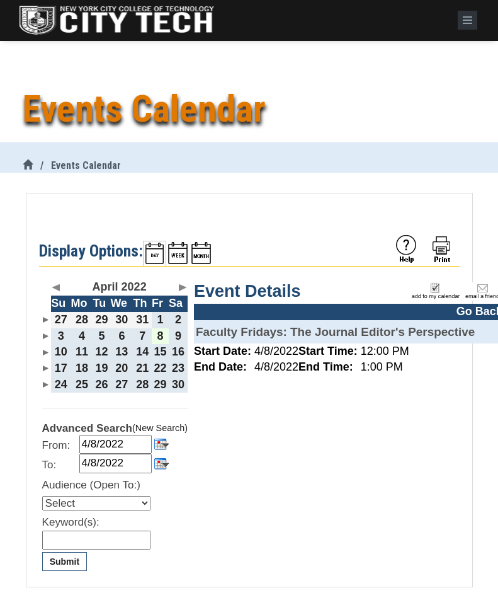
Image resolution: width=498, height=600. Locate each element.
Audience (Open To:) (91, 485)
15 (160, 351)
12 (101, 351)
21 (142, 368)
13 (121, 351)
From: (56, 445)
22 (160, 368)
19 (101, 368)
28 (82, 319)
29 (101, 319)
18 (82, 368)
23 (178, 368)
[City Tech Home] (28, 165)
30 (121, 319)
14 (142, 351)
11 (82, 351)
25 (82, 384)
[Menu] (467, 20)
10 (61, 351)
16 (178, 351)
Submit (64, 562)
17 (61, 368)
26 (101, 384)
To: (49, 465)
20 (121, 368)
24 (61, 384)
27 (61, 319)
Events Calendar (86, 165)
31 (142, 319)
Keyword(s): (70, 522)
